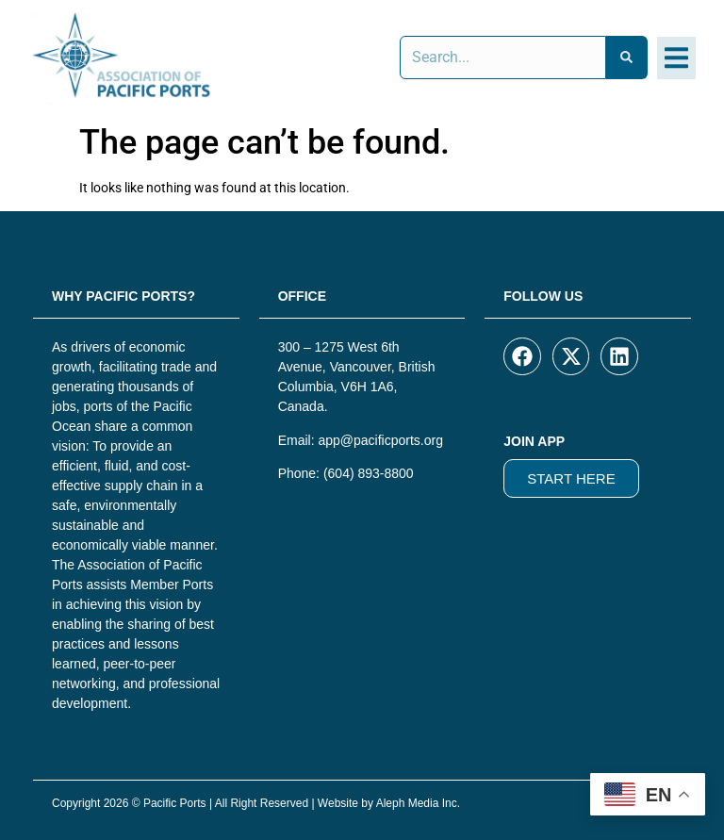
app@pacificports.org (380, 440)
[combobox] (503, 57)
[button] (676, 58)
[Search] (627, 57)
